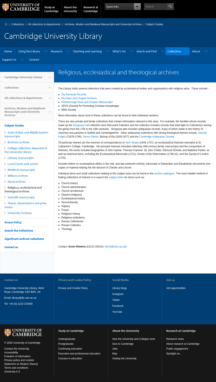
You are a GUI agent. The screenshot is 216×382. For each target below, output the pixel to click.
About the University (70, 9)
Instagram (118, 294)
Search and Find (147, 51)
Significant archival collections (24, 239)
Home (6, 24)
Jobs (115, 348)
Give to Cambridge (123, 343)
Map (114, 353)
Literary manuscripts (21, 158)
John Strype (132, 142)
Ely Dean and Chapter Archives (79, 98)
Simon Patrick (91, 136)
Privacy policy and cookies (19, 360)
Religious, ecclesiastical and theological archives (23, 189)
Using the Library (29, 51)
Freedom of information (17, 356)
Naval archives (17, 181)
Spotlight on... (174, 353)
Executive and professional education (79, 353)
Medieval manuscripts (21, 170)
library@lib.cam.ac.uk (24, 297)
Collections (17, 24)
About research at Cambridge (182, 343)
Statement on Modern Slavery (21, 364)
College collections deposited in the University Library (25, 150)
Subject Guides (154, 24)
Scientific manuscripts (21, 197)
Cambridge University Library (23, 78)
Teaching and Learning (87, 51)
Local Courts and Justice (23, 164)
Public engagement (177, 348)
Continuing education (70, 348)
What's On (119, 51)
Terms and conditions (16, 367)
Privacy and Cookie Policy (73, 288)
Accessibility (11, 352)
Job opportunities (175, 288)
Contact (34, 59)
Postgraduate (65, 343)
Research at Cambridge (91, 9)
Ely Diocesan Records (73, 94)
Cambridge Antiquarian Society (156, 136)
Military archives (18, 176)
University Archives (20, 213)
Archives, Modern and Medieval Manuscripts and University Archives (103, 24)
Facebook (118, 305)
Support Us (9, 59)
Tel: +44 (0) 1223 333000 (18, 303)
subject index (116, 177)
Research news (175, 339)
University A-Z (12, 371)
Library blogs (119, 288)
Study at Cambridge (51, 9)
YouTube (117, 311)
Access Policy (12, 222)
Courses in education (70, 358)
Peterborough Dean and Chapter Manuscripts (87, 102)
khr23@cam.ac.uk (115, 246)
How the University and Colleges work (133, 339)
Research (56, 51)
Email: (8, 297)
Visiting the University (124, 358)
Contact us (11, 247)
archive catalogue (164, 173)
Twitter (116, 300)
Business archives (19, 142)
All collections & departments (44, 24)
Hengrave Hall (81, 125)
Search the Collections (18, 230)
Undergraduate (66, 339)
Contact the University (16, 348)
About (196, 51)
